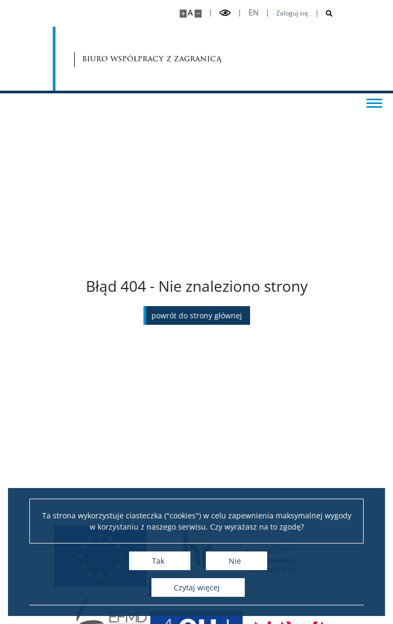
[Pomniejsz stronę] (198, 14)
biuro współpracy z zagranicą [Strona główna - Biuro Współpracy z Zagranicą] (120, 58)
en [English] (253, 13)
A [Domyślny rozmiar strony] (190, 13)
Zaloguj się (292, 13)
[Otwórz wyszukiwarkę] (325, 13)
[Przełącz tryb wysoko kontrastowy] (225, 13)
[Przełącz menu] (374, 102)
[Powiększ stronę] (183, 14)
